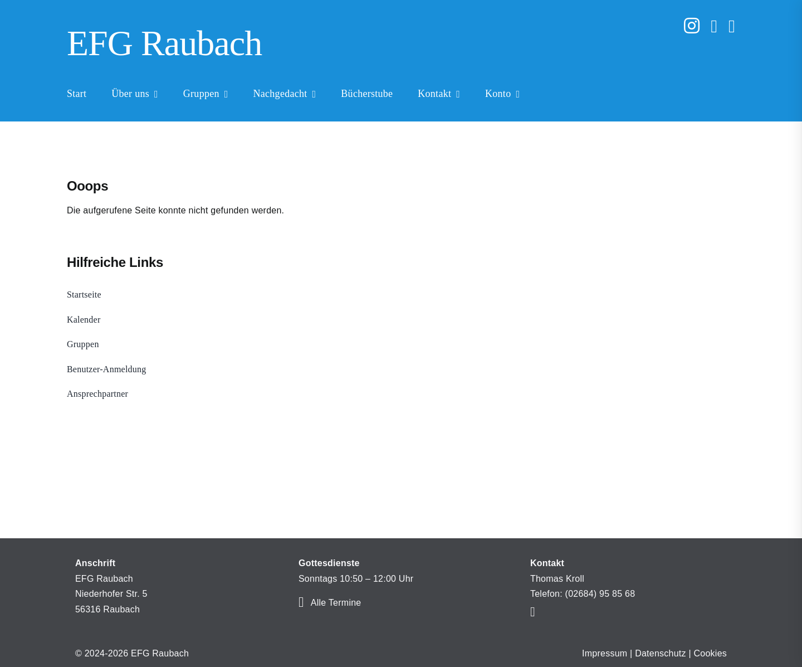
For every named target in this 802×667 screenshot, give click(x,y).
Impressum (604, 653)
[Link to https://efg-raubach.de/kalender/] (301, 602)
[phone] (731, 26)
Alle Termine (336, 602)
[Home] (331, 45)
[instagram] (692, 26)
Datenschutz (660, 653)
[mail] (714, 26)
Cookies (710, 653)
